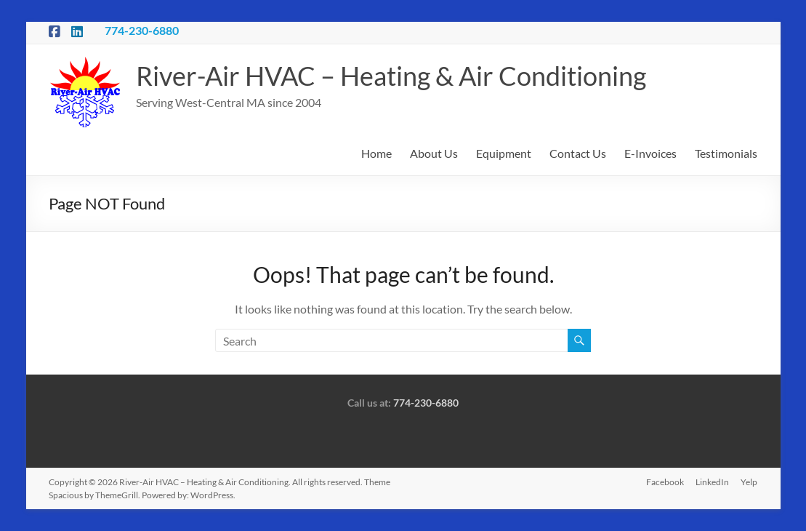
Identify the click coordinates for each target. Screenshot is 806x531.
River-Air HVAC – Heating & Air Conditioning (391, 76)
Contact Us (577, 153)
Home (376, 153)
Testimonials (726, 153)
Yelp (749, 481)
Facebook (665, 481)
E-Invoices (650, 153)
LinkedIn (712, 481)
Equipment (503, 153)
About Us (434, 153)
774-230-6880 (142, 30)
